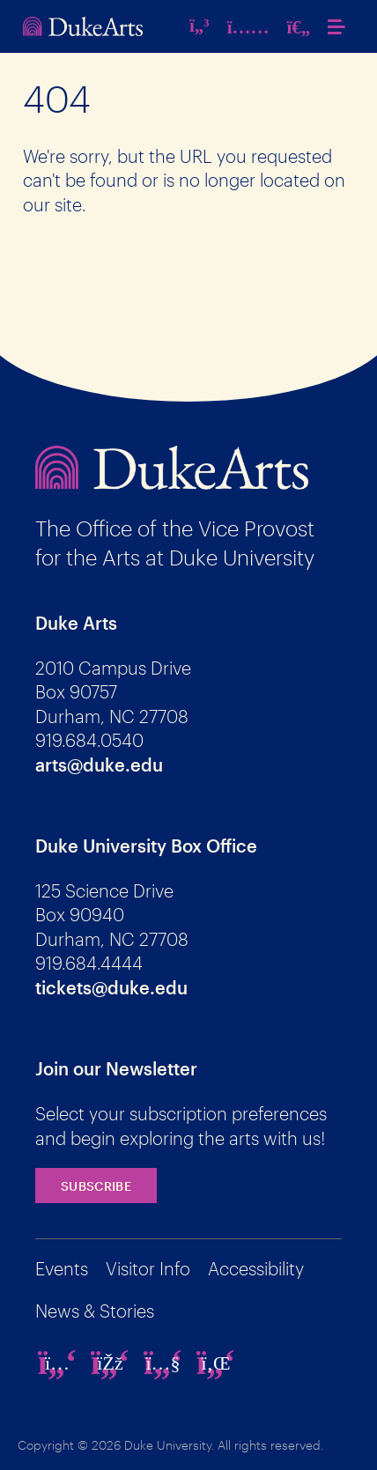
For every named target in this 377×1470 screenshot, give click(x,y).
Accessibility (256, 1268)
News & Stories (94, 1310)
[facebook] (110, 1362)
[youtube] (163, 1362)
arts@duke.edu (99, 764)
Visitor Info (148, 1268)
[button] (341, 27)
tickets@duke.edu (111, 987)
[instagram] (57, 1362)
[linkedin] (216, 1362)
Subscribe (96, 1185)
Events (61, 1268)
